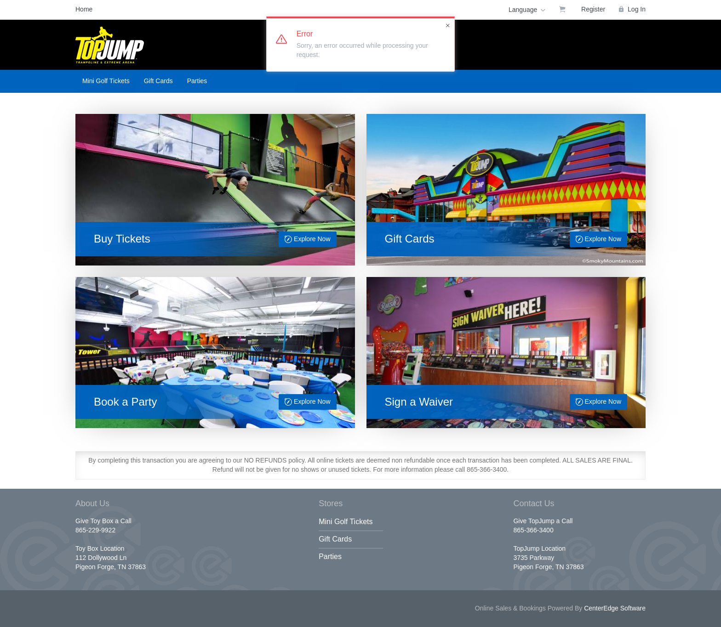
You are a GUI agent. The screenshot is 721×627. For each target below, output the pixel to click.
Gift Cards (158, 81)
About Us (92, 503)
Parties (197, 81)
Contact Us (533, 503)
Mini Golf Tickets (106, 81)
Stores (331, 503)
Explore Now (307, 239)
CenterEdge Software (615, 608)
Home (83, 9)
